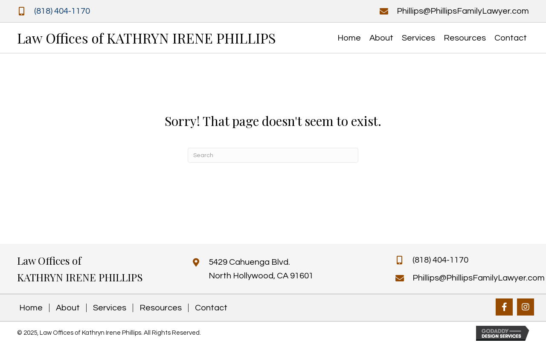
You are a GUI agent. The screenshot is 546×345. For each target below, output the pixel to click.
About (68, 308)
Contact (211, 308)
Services (109, 308)
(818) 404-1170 (62, 11)
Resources (160, 308)
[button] (504, 307)
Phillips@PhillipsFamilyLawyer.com (463, 11)
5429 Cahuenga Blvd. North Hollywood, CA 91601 (261, 269)
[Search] (273, 155)
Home (31, 308)
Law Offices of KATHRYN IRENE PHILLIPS (146, 38)
